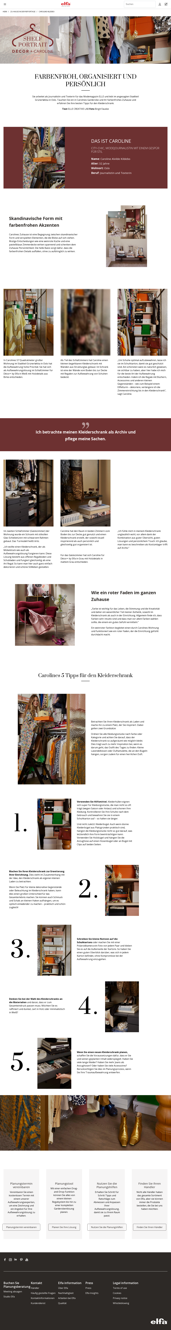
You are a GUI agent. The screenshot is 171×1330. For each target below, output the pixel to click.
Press (88, 1288)
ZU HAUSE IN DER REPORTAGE (22, 11)
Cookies (117, 1293)
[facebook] (6, 1259)
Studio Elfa (9, 1296)
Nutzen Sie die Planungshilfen (107, 1227)
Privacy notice (120, 1298)
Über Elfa (63, 1288)
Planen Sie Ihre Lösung (64, 1227)
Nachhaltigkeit (66, 1293)
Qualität (62, 1303)
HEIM (5, 11)
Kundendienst (38, 1303)
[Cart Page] (166, 4)
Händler (35, 1288)
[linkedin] (16, 1259)
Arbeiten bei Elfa (66, 1298)
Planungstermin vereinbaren (21, 1227)
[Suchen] (140, 4)
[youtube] (27, 1259)
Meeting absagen (13, 1291)
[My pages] (160, 4)
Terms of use (120, 1288)
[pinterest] (22, 1259)
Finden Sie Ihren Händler (150, 1227)
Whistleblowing (121, 1303)
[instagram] (11, 1259)
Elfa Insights (91, 1293)
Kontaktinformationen (42, 1298)
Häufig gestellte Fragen (43, 1293)
